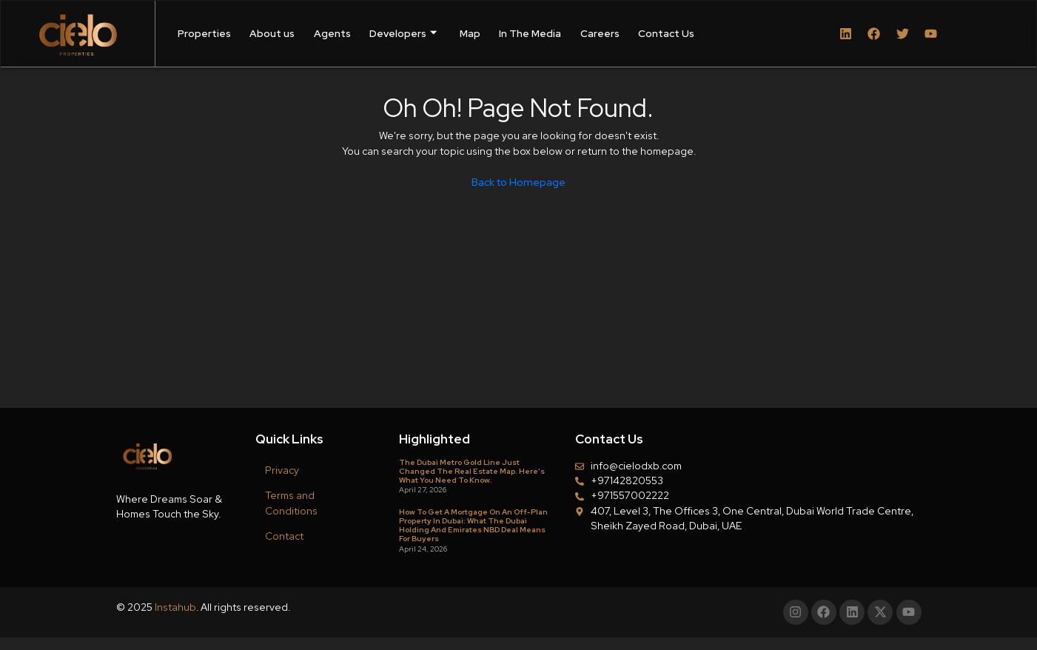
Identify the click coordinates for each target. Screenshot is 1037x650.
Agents (332, 33)
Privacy (282, 470)
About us (272, 33)
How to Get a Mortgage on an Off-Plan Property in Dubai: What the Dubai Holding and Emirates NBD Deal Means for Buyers (473, 525)
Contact (284, 536)
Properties (204, 33)
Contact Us (666, 33)
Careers (600, 33)
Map (470, 33)
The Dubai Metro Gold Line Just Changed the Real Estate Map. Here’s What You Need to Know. (472, 471)
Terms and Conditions (291, 503)
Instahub (175, 607)
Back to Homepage (518, 182)
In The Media (530, 33)
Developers (403, 33)
